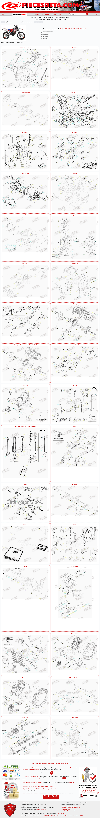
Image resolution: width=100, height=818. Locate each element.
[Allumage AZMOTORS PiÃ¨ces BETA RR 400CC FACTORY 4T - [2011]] (74, 64)
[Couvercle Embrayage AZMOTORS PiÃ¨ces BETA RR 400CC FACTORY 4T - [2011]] (25, 234)
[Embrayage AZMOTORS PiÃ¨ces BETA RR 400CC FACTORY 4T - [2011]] (74, 323)
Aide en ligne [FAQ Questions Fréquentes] (33, 784)
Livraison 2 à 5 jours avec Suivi (31, 776)
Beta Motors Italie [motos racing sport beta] (55, 815)
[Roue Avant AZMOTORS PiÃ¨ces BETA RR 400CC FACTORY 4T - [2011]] (25, 696)
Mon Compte (44, 14)
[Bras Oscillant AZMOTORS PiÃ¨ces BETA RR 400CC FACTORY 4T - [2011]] (74, 110)
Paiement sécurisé (28, 768)
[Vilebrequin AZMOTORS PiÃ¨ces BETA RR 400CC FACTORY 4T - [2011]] (74, 738)
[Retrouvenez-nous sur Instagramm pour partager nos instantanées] (53, 796)
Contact (53, 14)
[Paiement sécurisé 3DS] (11, 773)
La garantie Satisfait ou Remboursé (32, 782)
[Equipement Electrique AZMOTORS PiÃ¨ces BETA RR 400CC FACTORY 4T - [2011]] (74, 361)
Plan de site (61, 813)
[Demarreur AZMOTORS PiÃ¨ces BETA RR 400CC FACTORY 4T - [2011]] (25, 281)
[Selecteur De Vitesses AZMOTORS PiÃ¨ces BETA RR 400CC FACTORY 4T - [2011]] (74, 695)
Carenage (43, 40)
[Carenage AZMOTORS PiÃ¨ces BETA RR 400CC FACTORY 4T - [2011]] (74, 151)
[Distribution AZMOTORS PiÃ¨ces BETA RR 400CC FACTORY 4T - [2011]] (74, 282)
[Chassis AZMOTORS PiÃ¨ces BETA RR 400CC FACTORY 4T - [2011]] (74, 192)
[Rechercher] (87, 14)
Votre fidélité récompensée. (30, 793)
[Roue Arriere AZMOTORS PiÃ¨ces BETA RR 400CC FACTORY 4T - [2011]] (74, 652)
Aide (59, 14)
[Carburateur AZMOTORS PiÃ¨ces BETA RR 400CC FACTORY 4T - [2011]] (25, 151)
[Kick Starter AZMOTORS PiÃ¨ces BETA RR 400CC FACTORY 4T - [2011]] (74, 500)
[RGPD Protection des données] (88, 775)
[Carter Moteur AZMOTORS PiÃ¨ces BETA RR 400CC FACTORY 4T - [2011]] (25, 191)
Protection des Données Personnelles (70, 807)
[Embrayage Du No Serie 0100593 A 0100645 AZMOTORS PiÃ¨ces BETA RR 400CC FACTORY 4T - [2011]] (25, 363)
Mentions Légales (65, 809)
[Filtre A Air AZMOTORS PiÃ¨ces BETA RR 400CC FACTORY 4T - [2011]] (25, 404)
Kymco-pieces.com (73, 815)
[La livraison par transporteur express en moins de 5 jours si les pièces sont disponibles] (11, 791)
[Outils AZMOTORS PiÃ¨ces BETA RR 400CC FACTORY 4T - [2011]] (74, 543)
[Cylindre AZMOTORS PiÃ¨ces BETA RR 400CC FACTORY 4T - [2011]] (74, 238)
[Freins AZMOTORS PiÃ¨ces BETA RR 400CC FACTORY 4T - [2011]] (74, 447)
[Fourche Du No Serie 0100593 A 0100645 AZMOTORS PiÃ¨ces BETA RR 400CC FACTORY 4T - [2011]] (25, 453)
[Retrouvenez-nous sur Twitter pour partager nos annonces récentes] (49, 796)
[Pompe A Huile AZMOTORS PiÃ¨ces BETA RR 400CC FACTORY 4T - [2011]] (74, 598)
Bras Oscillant (44, 36)
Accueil (37, 14)
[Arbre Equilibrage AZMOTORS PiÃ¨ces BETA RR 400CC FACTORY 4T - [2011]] (25, 109)
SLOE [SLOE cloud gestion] (81, 815)
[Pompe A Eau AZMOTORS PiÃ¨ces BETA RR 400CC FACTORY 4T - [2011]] (25, 583)
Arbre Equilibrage (45, 34)
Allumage (43, 33)
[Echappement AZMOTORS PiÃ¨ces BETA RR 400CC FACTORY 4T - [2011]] (25, 321)
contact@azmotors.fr (41, 809)
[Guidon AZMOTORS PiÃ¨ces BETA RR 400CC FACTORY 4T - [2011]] (25, 502)
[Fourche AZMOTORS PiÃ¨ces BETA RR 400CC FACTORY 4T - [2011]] (74, 404)
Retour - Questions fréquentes (68, 806)
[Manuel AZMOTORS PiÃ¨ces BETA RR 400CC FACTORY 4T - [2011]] (25, 543)
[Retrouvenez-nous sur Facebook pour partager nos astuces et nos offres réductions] (45, 796)
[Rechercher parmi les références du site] (77, 14)
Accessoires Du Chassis (47, 31)
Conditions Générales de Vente (69, 810)
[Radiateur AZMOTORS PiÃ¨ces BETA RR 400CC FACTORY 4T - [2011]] (25, 654)
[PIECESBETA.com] (19, 14)
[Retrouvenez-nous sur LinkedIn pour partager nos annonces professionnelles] (57, 796)
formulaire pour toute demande (32, 810)
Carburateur (44, 38)
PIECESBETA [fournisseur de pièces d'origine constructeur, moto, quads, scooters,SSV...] (46, 815)
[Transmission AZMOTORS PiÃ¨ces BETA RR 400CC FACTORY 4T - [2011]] (25, 737)
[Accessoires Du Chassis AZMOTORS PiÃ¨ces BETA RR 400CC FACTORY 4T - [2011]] (25, 69)
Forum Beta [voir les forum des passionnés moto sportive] (64, 815)
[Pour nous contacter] (88, 791)
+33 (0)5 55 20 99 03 (32, 806)
